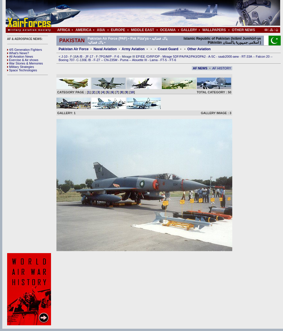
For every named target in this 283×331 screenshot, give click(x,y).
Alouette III (140, 60)
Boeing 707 (67, 60)
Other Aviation (199, 49)
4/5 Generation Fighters (25, 49)
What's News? (18, 53)
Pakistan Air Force (74, 49)
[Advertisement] (30, 164)
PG (103, 56)
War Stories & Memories (25, 63)
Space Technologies (22, 70)
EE (143, 56)
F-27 (97, 60)
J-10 (64, 56)
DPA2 (202, 56)
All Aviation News (20, 56)
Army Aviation (133, 49)
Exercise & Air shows (22, 60)
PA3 (194, 56)
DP (157, 56)
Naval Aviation (105, 49)
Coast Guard (168, 49)
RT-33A (247, 56)
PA (182, 56)
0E (85, 60)
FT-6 (173, 60)
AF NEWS (200, 68)
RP (152, 56)
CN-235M (111, 60)
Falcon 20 (263, 56)
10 (132, 92)
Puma (124, 60)
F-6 (117, 56)
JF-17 (89, 56)
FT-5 (164, 60)
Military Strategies (20, 66)
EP (137, 56)
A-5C (212, 56)
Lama (154, 60)
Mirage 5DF (170, 56)
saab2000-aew (229, 56)
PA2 (187, 56)
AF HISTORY (221, 68)
